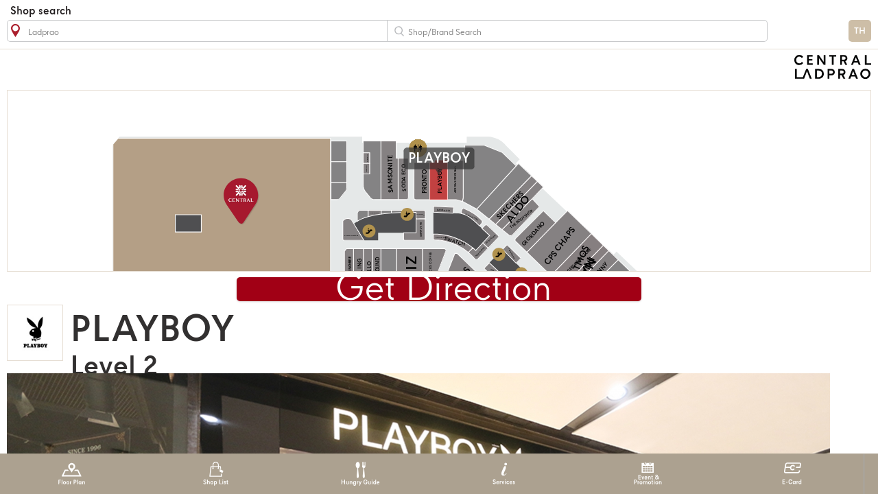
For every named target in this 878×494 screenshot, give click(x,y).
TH (860, 31)
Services (503, 474)
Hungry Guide (359, 474)
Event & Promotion (647, 474)
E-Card (792, 474)
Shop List (215, 474)
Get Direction (443, 290)
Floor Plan (71, 474)
